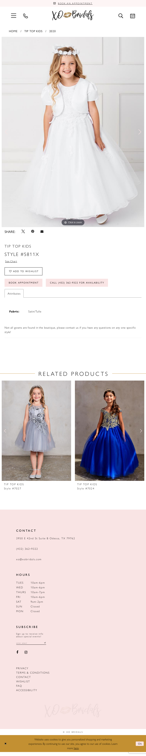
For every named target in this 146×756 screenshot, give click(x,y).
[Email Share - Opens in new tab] (41, 232)
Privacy (22, 672)
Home (13, 32)
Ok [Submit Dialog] (139, 748)
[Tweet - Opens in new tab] (23, 232)
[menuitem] (13, 16)
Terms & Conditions (33, 676)
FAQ (19, 689)
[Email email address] (32, 646)
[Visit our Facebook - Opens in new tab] (17, 656)
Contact (23, 681)
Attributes (14, 297)
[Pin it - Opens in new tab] (32, 232)
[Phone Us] (25, 16)
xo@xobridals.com (29, 562)
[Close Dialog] (6, 747)
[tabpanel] (73, 133)
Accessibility (26, 694)
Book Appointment (25, 286)
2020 (52, 32)
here (76, 752)
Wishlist (23, 685)
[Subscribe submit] (47, 646)
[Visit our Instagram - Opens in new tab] (26, 656)
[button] (13, 16)
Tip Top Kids (33, 32)
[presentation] (36, 434)
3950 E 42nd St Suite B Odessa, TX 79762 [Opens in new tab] (45, 541)
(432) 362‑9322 (27, 552)
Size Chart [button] (11, 262)
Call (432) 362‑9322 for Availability (84, 286)
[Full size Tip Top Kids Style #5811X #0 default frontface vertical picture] (73, 133)
